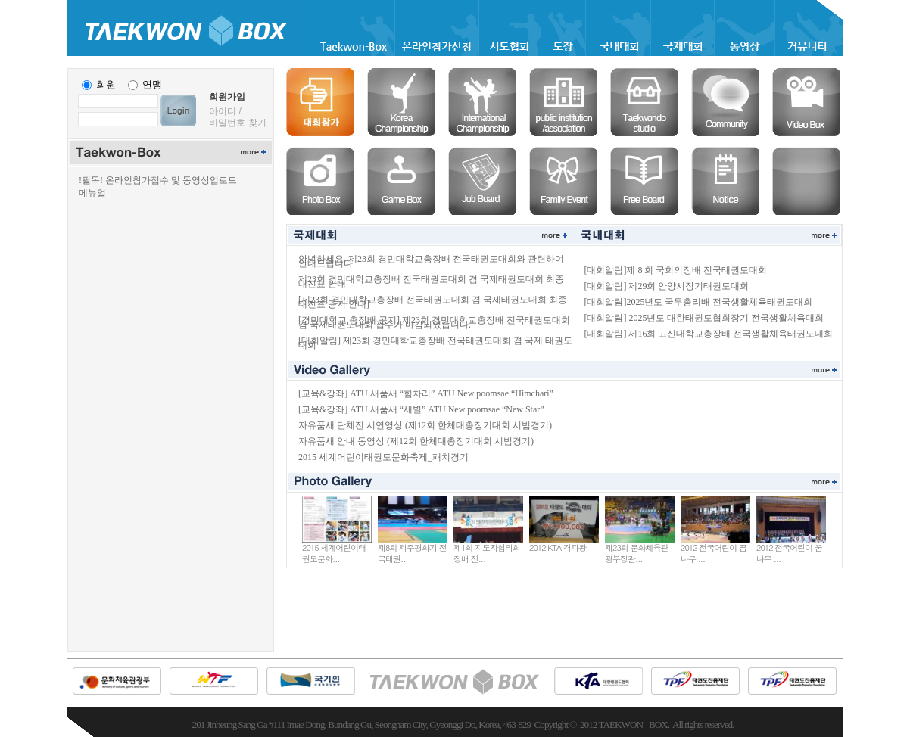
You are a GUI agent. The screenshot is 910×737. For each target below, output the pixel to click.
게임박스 (401, 181)
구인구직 (482, 181)
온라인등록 (320, 102)
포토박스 (320, 181)
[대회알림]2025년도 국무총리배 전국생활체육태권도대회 (698, 302)
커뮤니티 (725, 102)
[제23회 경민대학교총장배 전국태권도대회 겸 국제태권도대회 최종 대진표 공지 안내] (432, 301)
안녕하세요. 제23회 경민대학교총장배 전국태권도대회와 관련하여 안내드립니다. (431, 261)
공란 (806, 181)
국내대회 (401, 102)
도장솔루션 (644, 102)
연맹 (152, 84)
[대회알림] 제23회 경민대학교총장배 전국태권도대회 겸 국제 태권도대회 (435, 342)
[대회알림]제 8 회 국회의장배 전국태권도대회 (675, 270)
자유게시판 (644, 181)
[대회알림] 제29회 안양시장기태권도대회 (666, 286)
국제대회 (482, 102)
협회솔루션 (563, 102)
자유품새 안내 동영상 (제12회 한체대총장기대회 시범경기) (416, 441)
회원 (106, 84)
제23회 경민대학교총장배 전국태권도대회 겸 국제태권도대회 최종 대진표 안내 (431, 281)
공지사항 (725, 181)
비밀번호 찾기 (237, 122)
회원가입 (227, 97)
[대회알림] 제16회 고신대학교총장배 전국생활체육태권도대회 (708, 333)
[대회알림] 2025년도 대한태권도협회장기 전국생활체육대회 (704, 318)
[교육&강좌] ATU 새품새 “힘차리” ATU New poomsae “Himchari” (425, 393)
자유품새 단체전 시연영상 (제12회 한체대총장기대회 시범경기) (425, 425)
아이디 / (225, 111)
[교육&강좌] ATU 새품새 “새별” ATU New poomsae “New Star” (421, 409)
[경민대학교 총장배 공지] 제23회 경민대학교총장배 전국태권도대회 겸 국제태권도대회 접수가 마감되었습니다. (434, 322)
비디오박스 (806, 102)
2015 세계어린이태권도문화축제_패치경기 (383, 457)
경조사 (563, 181)
